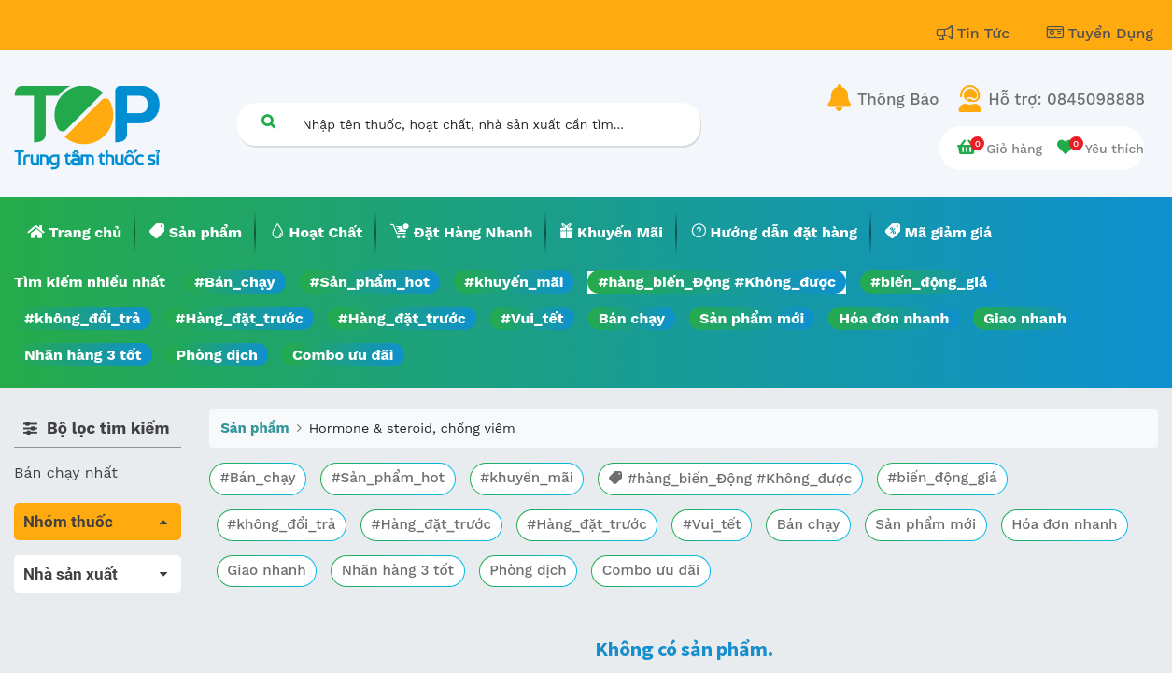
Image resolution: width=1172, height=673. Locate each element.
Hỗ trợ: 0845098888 (1066, 99)
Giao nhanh (1024, 318)
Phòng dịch (217, 355)
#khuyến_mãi (513, 282)
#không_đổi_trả (82, 318)
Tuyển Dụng (1100, 33)
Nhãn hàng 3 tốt (83, 355)
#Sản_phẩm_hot (370, 282)
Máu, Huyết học (71, 592)
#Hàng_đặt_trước (240, 318)
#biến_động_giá (928, 282)
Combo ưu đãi (343, 355)
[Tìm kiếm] (269, 121)
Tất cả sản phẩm (74, 566)
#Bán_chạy (234, 282)
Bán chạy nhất (66, 472)
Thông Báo (898, 99)
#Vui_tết (532, 318)
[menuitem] (74, 232)
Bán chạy (632, 318)
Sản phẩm (254, 428)
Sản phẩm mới (751, 318)
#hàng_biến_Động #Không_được (717, 282)
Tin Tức (976, 33)
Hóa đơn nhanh (894, 318)
